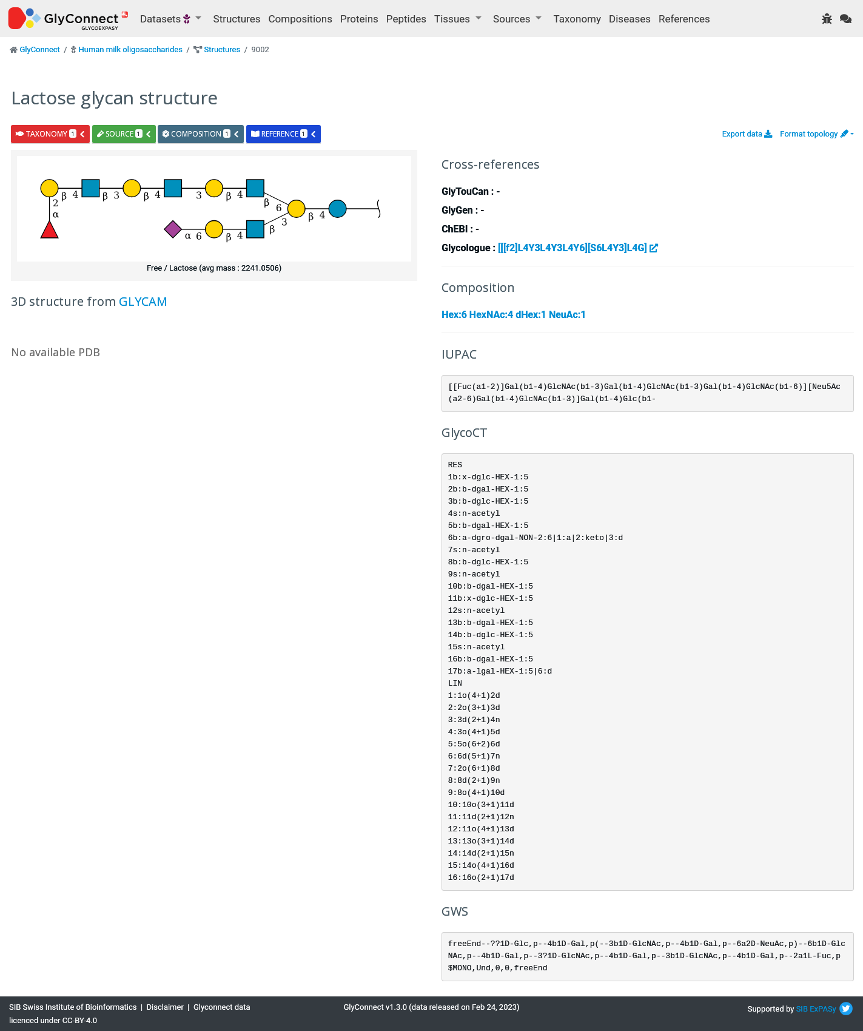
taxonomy (51, 134)
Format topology (814, 133)
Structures (237, 19)
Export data (747, 133)
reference (284, 134)
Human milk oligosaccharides (130, 49)
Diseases (630, 19)
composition (201, 134)
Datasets (166, 19)
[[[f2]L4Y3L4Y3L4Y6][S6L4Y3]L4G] (578, 248)
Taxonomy (577, 19)
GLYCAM (143, 301)
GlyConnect (39, 49)
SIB (802, 1008)
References (684, 19)
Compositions (300, 19)
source (124, 134)
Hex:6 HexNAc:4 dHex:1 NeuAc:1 (514, 314)
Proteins (359, 19)
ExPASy (823, 1008)
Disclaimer (165, 1007)
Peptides (406, 19)
